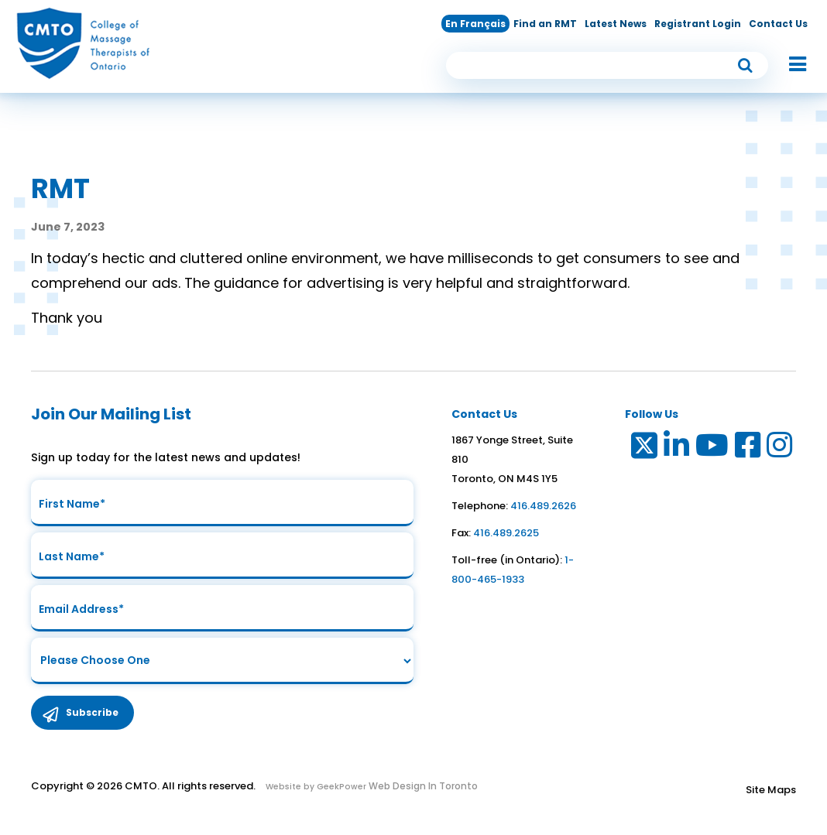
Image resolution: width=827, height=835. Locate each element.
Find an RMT (545, 23)
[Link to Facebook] (748, 448)
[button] (790, 65)
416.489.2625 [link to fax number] (506, 532)
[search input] (607, 65)
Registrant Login (697, 23)
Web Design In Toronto (422, 785)
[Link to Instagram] (780, 448)
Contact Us (778, 23)
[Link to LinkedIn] (677, 448)
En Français (475, 23)
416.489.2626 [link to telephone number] (543, 505)
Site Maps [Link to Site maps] (771, 789)
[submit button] (745, 65)
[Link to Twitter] (643, 448)
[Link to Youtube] (713, 448)
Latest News (616, 23)
